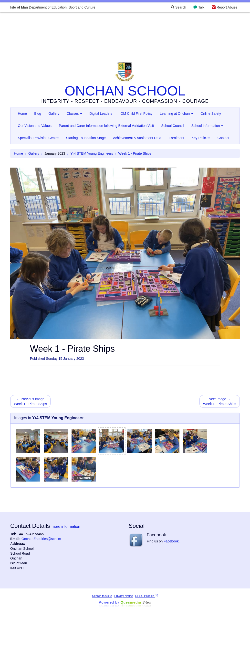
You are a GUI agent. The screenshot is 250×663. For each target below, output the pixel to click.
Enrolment (176, 138)
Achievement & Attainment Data (137, 138)
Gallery (53, 113)
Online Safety (210, 113)
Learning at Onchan (176, 113)
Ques (136, 602)
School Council (172, 126)
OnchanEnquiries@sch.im (41, 539)
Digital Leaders (100, 113)
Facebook (171, 541)
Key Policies (200, 138)
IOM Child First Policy (136, 113)
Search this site (102, 596)
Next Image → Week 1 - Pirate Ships (219, 401)
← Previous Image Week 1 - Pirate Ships (30, 401)
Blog (37, 113)
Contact (223, 138)
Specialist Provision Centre (38, 138)
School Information (207, 126)
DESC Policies (146, 596)
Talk (201, 7)
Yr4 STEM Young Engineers (92, 153)
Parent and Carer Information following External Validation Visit (106, 126)
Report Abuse (227, 7)
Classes (74, 113)
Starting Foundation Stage (86, 138)
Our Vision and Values (35, 126)
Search (178, 7)
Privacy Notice (123, 596)
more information (66, 526)
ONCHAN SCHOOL (125, 90)
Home (22, 113)
